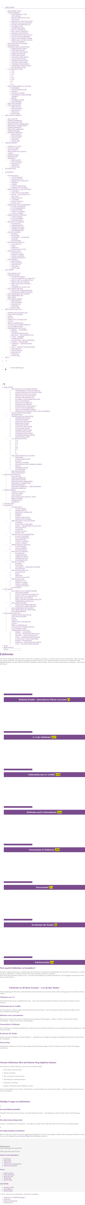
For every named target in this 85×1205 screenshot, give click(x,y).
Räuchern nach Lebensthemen (14, 274)
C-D (12, 72)
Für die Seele (13, 176)
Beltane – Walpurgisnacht (22, 335)
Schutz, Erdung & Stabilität (23, 278)
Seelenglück (16, 198)
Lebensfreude (17, 225)
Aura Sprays (13, 150)
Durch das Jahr (14, 251)
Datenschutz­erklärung (10, 1201)
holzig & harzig (14, 232)
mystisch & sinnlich (16, 242)
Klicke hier (18, 1148)
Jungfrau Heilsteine (19, 57)
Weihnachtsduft (18, 258)
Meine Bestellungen (17, 368)
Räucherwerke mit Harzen (19, 294)
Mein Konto (16, 107)
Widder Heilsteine (19, 48)
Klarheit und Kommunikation (18, 27)
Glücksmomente (18, 208)
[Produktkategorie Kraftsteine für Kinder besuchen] (44, 923)
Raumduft (9, 172)
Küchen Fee (16, 223)
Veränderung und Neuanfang (19, 15)
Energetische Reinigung (18, 313)
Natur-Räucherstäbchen (21, 290)
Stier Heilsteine (18, 50)
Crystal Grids (13, 148)
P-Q (12, 79)
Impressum (7, 1199)
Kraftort (15, 235)
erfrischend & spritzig (17, 215)
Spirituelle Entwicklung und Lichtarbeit (22, 41)
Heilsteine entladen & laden (23, 497)
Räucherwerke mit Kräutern (15, 296)
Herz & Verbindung (16, 323)
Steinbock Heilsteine (20, 64)
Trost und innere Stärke (21, 38)
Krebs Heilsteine (18, 54)
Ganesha (15, 191)
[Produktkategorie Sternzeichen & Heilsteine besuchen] (44, 848)
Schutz (11, 318)
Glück (10, 321)
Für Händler (16, 108)
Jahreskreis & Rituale (17, 328)
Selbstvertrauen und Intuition (28, 392)
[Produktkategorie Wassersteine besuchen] (44, 885)
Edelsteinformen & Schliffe (19, 86)
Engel (10, 316)
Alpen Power (16, 217)
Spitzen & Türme (18, 93)
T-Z (12, 84)
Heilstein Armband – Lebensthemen (16, 130)
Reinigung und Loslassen (22, 21)
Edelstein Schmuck (13, 115)
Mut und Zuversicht (19, 31)
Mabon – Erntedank (19, 342)
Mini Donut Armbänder (17, 126)
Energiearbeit (11, 143)
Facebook (8, 1189)
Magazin (7, 1160)
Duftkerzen (13, 259)
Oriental (15, 247)
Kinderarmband (14, 127)
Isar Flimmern (17, 218)
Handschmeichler (19, 90)
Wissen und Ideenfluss (20, 24)
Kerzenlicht (13, 156)
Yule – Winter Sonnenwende (23, 347)
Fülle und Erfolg (18, 30)
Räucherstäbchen (15, 289)
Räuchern (9, 270)
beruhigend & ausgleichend (19, 189)
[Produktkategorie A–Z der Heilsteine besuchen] (44, 735)
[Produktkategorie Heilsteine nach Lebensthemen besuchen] (44, 810)
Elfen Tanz (15, 203)
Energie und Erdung (19, 33)
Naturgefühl (16, 210)
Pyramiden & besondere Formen (28, 464)
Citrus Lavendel (18, 211)
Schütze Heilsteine (19, 62)
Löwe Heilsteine (18, 55)
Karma (14, 184)
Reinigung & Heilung (20, 181)
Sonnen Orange (17, 227)
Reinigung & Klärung (20, 282)
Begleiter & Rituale (13, 309)
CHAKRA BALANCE (15, 146)
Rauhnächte (10, 168)
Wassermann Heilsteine (21, 66)
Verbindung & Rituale (20, 287)
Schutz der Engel (18, 186)
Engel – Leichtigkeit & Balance (28, 526)
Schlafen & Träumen (20, 193)
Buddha (14, 234)
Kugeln (14, 91)
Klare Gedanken (18, 206)
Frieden (14, 182)
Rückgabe (15, 268)
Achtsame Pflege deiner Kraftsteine (30, 1136)
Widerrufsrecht (8, 1202)
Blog (7, 357)
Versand (15, 266)
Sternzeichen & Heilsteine (19, 47)
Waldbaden (16, 241)
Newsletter (9, 1187)
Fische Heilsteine (18, 67)
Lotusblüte (16, 244)
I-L (12, 76)
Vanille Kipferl (17, 256)
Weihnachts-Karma (19, 187)
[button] (42, 1107)
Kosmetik (12, 158)
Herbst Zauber (17, 254)
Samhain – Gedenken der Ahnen (28, 642)
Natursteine (16, 102)
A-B (12, 71)
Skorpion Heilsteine (19, 60)
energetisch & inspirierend (19, 205)
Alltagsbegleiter (15, 326)
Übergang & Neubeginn (17, 319)
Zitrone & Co (16, 253)
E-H (12, 74)
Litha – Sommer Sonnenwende (17, 337)
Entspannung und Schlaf (21, 35)
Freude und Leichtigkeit (21, 23)
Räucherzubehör (15, 299)
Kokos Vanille (17, 201)
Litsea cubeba (17, 213)
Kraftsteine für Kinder (17, 43)
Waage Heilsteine (18, 59)
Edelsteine (9, 7)
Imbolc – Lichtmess (19, 330)
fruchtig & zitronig (16, 222)
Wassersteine (13, 45)
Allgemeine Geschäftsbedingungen (14, 1197)
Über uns (7, 1162)
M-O (12, 78)
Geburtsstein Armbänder (18, 124)
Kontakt (7, 1159)
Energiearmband (15, 120)
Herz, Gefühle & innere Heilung (28, 599)
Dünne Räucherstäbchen (21, 292)
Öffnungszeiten (10, 1166)
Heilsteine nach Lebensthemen (14, 12)
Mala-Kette (12, 119)
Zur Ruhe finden (18, 277)
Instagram (8, 1191)
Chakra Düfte (17, 179)
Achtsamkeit (16, 177)
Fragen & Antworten (12, 1164)
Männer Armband (15, 132)
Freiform (15, 88)
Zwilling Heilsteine (19, 52)
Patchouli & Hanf (18, 249)
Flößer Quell (17, 220)
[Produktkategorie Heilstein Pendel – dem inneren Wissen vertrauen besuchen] (44, 698)
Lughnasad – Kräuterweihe (22, 340)
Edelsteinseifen (14, 105)
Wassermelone (17, 230)
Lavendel (15, 199)
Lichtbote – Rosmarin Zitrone (27, 567)
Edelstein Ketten (15, 122)
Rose (13, 246)
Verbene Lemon (17, 229)
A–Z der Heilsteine (15, 69)
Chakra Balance (18, 492)
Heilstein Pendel (15, 103)
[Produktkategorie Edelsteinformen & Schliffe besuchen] (44, 773)
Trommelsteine (17, 100)
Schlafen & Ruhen (15, 314)
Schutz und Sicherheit (20, 36)
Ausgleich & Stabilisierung (19, 325)
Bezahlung (16, 163)
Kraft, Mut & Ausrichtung (22, 280)
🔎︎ (6, 361)
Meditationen (13, 155)
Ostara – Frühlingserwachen (19, 332)
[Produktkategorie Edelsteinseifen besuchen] (44, 960)
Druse (13, 98)
